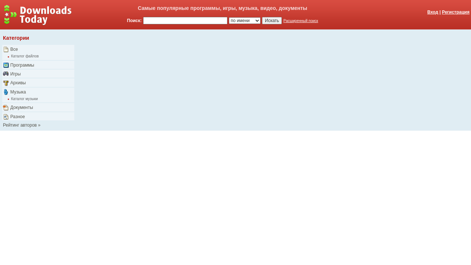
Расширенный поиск (300, 21)
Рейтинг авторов (20, 125)
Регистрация (456, 12)
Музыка (18, 92)
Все (14, 49)
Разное (17, 116)
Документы (21, 107)
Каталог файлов (25, 56)
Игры (15, 74)
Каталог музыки (24, 99)
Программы (22, 65)
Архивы (18, 82)
